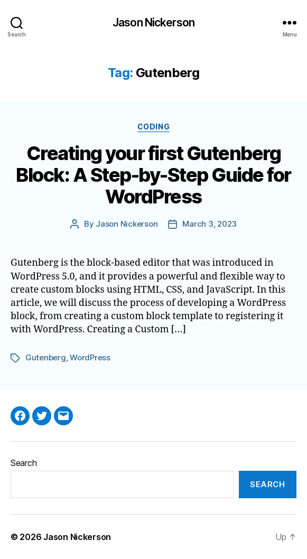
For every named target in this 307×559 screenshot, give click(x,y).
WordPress (90, 357)
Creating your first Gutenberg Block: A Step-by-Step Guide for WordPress (153, 175)
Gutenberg (45, 357)
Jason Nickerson (153, 22)
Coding (153, 126)
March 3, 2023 (209, 224)
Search (23, 463)
